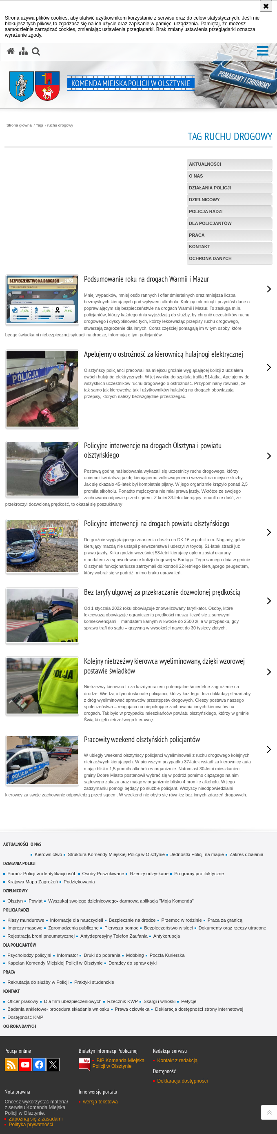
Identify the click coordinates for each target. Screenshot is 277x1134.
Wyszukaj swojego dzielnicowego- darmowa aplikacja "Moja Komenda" (120, 900)
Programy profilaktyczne (199, 873)
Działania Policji (19, 863)
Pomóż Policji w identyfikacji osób (41, 873)
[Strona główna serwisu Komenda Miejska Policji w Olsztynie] (11, 51)
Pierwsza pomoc (121, 927)
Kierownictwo (48, 854)
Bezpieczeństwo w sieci (168, 927)
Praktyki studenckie (94, 982)
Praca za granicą (225, 920)
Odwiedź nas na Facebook (39, 1064)
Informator (67, 955)
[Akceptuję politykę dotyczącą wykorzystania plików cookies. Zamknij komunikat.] (266, 6)
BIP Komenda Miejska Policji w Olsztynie (118, 1063)
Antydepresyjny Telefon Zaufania (114, 936)
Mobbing (135, 955)
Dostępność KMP (25, 1017)
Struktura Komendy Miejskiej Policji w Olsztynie (116, 854)
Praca (9, 972)
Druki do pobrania (102, 955)
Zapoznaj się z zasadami (35, 1119)
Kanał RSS (11, 1064)
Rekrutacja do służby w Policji (38, 982)
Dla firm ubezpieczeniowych (73, 1001)
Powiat (35, 900)
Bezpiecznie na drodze (132, 920)
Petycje (188, 1001)
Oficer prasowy (22, 1001)
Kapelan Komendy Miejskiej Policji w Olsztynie (55, 963)
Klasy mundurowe (25, 920)
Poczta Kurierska (167, 955)
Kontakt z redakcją (177, 1060)
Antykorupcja (166, 936)
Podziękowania (79, 881)
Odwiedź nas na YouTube (25, 1064)
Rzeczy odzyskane (149, 873)
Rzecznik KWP (122, 1001)
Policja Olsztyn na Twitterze (53, 1064)
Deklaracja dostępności (182, 1081)
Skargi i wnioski (159, 1001)
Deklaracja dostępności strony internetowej (199, 1009)
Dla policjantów (19, 945)
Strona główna (19, 125)
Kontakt (11, 991)
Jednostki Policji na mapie (197, 854)
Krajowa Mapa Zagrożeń (32, 881)
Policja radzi (16, 910)
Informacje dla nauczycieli (76, 920)
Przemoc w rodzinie (182, 920)
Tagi (39, 125)
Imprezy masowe (24, 927)
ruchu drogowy (60, 125)
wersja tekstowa (100, 1102)
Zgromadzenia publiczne (73, 927)
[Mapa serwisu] (23, 51)
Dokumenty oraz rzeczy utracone (232, 927)
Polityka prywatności (31, 1124)
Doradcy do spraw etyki (133, 963)
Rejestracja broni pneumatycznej (41, 936)
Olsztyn (15, 900)
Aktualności (15, 844)
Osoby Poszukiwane (103, 873)
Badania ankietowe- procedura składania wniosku (58, 1009)
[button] (262, 51)
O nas (36, 844)
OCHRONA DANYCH (19, 1026)
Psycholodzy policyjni (29, 955)
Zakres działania (247, 854)
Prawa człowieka (132, 1009)
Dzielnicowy (15, 890)
